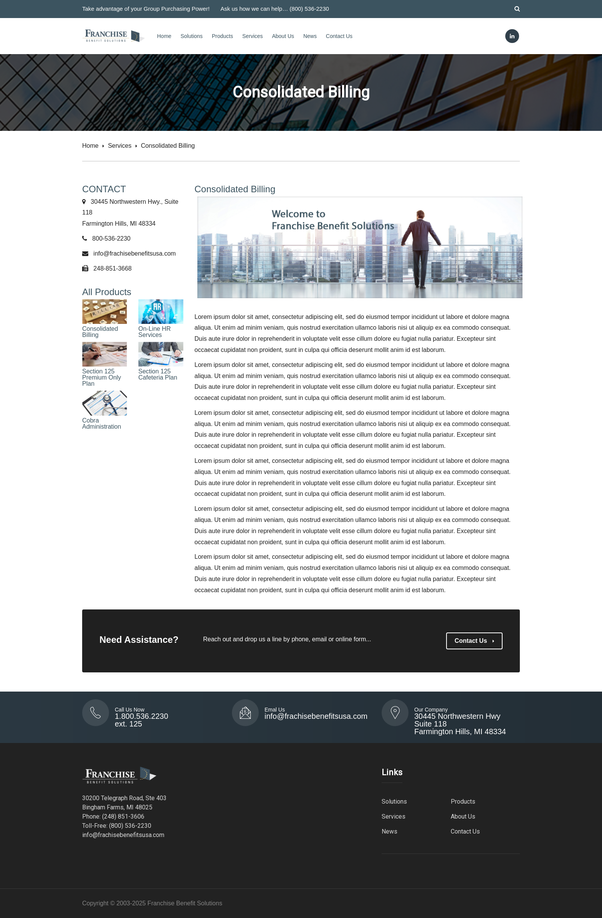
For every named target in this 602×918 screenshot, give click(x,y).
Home (164, 36)
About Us (283, 36)
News (310, 36)
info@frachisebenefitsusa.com (134, 253)
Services (252, 36)
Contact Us (339, 36)
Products (222, 36)
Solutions (191, 36)
